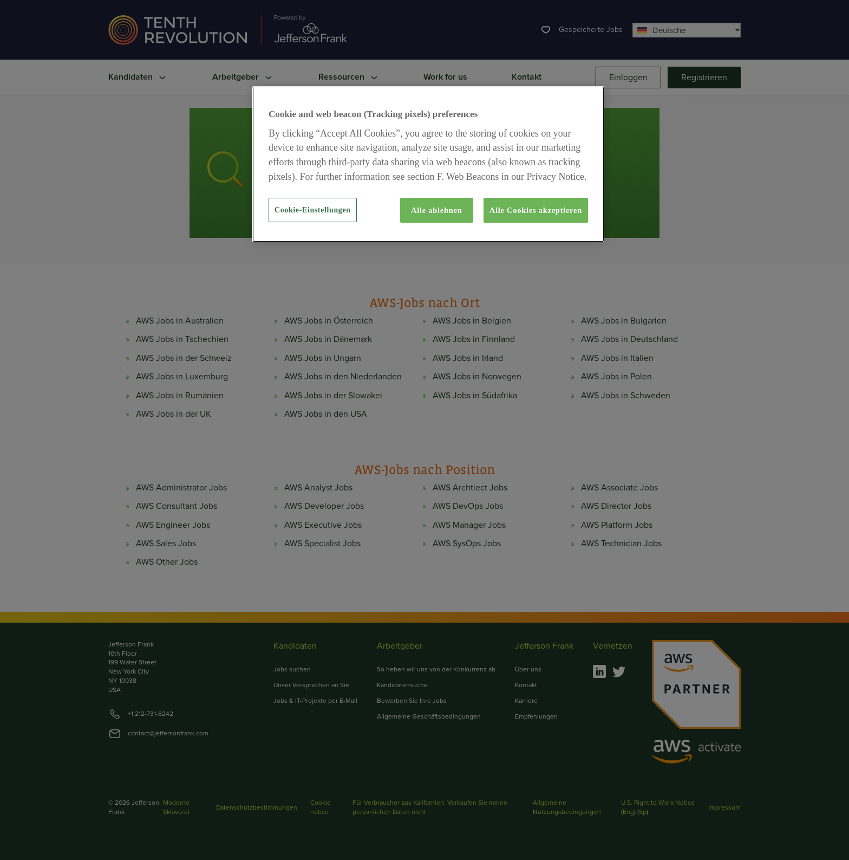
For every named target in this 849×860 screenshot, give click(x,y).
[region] (428, 164)
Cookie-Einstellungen (313, 210)
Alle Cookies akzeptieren (535, 210)
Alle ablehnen (436, 210)
